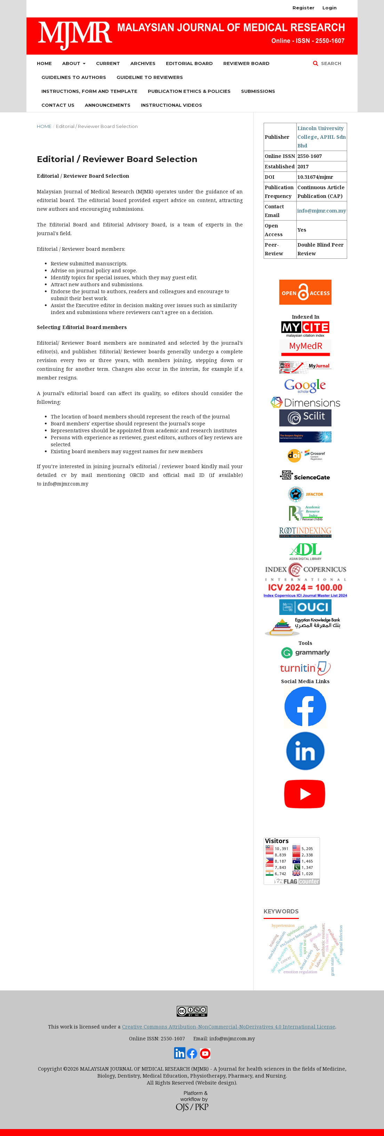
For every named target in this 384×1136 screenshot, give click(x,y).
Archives (142, 63)
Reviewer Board (246, 63)
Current (108, 63)
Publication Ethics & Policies (189, 91)
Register (303, 7)
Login (329, 7)
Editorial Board (189, 63)
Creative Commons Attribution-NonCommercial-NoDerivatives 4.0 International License (228, 1026)
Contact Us (57, 105)
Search (330, 63)
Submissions (258, 91)
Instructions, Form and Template (89, 91)
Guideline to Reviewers (150, 77)
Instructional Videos (171, 105)
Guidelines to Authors (73, 77)
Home (44, 63)
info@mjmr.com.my (321, 210)
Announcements (107, 105)
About (72, 63)
